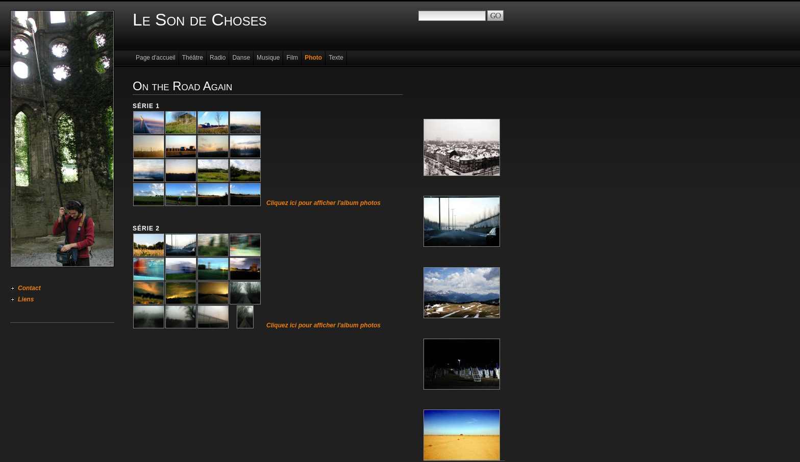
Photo (313, 57)
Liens (26, 299)
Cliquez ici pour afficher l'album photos (323, 203)
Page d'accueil (156, 57)
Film (292, 57)
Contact (29, 288)
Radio (218, 57)
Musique (268, 57)
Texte (336, 57)
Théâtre (192, 57)
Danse (241, 57)
